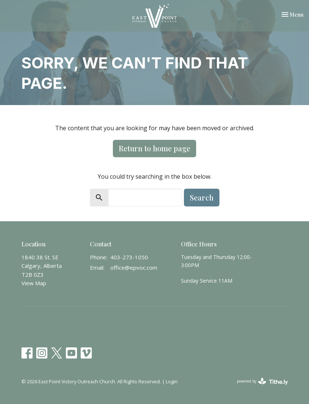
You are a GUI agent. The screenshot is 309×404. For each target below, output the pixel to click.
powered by (262, 382)
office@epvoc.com (133, 267)
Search (202, 197)
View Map (33, 283)
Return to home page (154, 148)
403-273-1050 (129, 257)
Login (172, 381)
